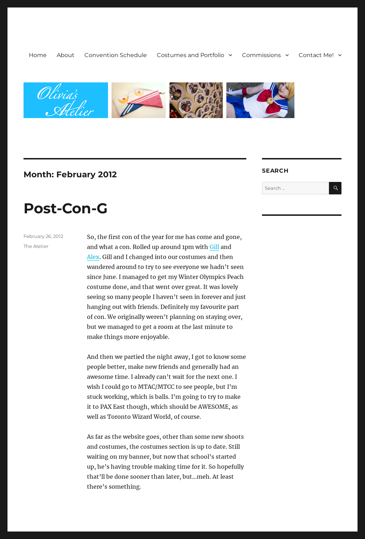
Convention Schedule (115, 55)
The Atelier (36, 246)
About (65, 55)
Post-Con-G (66, 208)
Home (38, 55)
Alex (93, 256)
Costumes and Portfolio (190, 55)
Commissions (261, 55)
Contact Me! (316, 55)
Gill (214, 246)
